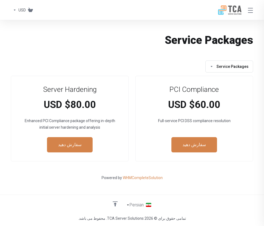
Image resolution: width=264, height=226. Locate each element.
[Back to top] (115, 203)
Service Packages (229, 66)
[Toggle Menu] (250, 10)
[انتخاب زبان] (139, 205)
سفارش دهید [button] (194, 144)
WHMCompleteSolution (143, 178)
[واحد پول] (18, 10)
